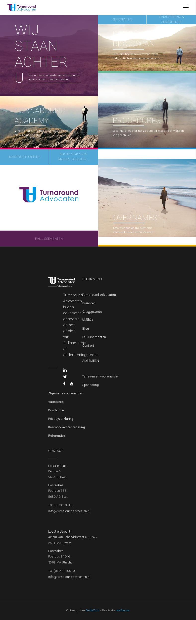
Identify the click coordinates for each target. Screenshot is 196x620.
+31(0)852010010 (61, 571)
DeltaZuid (92, 610)
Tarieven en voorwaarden (101, 376)
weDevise (123, 610)
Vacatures (56, 402)
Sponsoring (90, 385)
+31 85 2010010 (60, 505)
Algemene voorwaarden (66, 393)
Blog (85, 328)
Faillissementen (94, 337)
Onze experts (92, 311)
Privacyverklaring (61, 419)
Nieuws (87, 320)
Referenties (57, 435)
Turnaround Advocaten (99, 295)
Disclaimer (56, 410)
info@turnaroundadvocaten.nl (69, 511)
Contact (88, 345)
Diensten (89, 303)
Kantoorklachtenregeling (66, 427)
